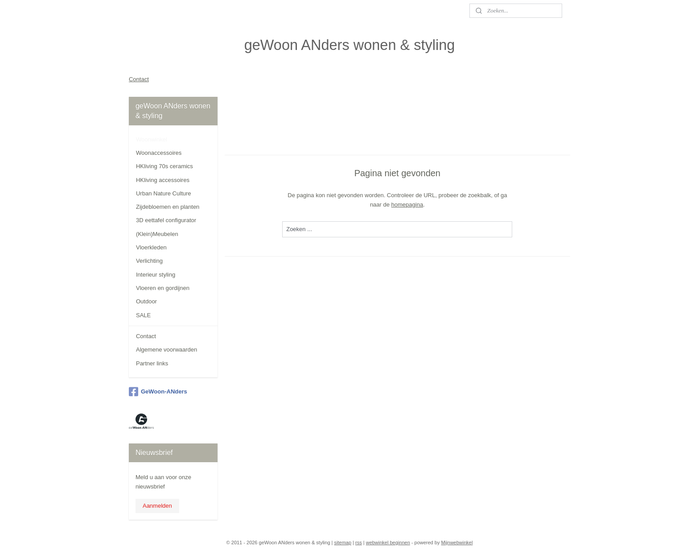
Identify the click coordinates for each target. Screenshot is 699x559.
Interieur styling (155, 274)
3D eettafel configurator (166, 220)
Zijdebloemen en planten (167, 206)
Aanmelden (157, 505)
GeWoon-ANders (158, 391)
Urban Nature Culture (163, 193)
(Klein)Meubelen (157, 234)
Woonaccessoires (158, 152)
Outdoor (146, 301)
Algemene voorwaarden (166, 349)
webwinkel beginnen (388, 542)
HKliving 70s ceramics (164, 166)
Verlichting (149, 260)
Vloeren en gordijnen (162, 288)
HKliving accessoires (162, 180)
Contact (139, 79)
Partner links (152, 363)
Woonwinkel (151, 139)
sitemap (343, 542)
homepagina (407, 204)
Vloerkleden (151, 247)
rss (358, 542)
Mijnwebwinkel (457, 542)
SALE (143, 315)
